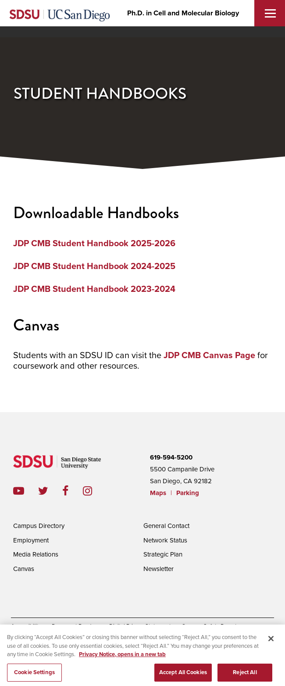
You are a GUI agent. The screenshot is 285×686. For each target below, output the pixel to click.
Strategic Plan (162, 554)
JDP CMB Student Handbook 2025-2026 (94, 243)
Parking (187, 493)
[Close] (271, 643)
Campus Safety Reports (210, 626)
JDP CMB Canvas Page (209, 355)
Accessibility (26, 626)
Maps (158, 493)
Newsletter (158, 569)
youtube (18, 490)
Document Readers (75, 626)
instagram (94, 490)
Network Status (165, 540)
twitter (50, 490)
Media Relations (35, 554)
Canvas (23, 569)
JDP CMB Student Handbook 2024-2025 (94, 266)
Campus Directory (38, 526)
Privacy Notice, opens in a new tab (122, 658)
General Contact (166, 526)
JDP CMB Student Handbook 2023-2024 (94, 289)
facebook (72, 490)
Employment (31, 540)
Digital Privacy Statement (140, 626)
